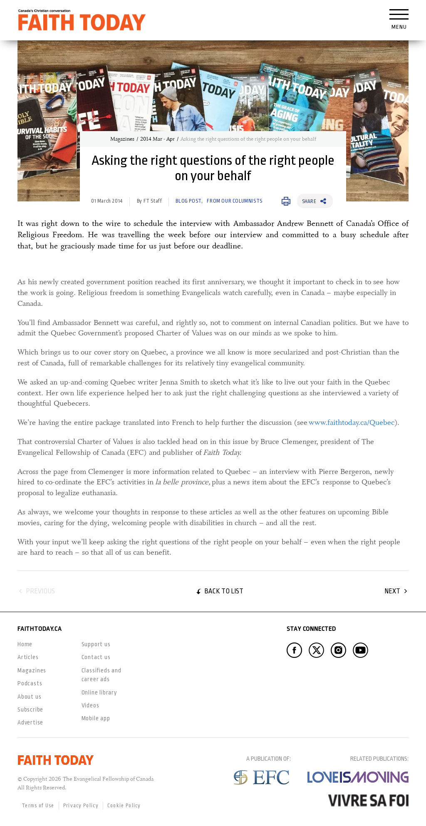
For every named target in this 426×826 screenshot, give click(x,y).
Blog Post (188, 201)
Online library (99, 692)
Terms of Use (38, 806)
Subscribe (30, 709)
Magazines (122, 139)
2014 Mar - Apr (157, 139)
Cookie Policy (124, 806)
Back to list (223, 591)
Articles (27, 657)
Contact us (96, 657)
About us (29, 696)
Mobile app (96, 718)
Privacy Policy (81, 806)
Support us (96, 644)
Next (392, 591)
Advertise (30, 722)
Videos (90, 705)
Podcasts (29, 683)
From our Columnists (234, 201)
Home (24, 644)
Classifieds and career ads (101, 674)
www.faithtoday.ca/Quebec (351, 422)
